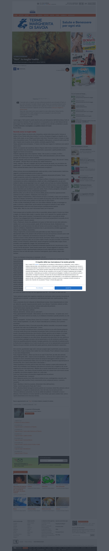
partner (37, 264)
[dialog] (54, 275)
